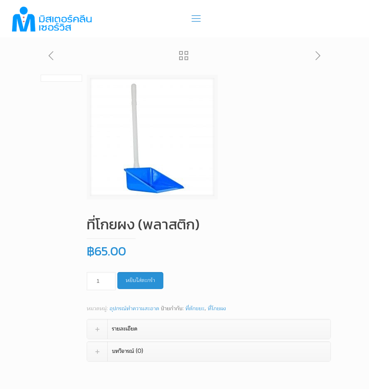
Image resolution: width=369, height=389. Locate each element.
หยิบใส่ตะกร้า (140, 280)
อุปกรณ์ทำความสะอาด (134, 308)
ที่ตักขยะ (194, 308)
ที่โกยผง (217, 308)
